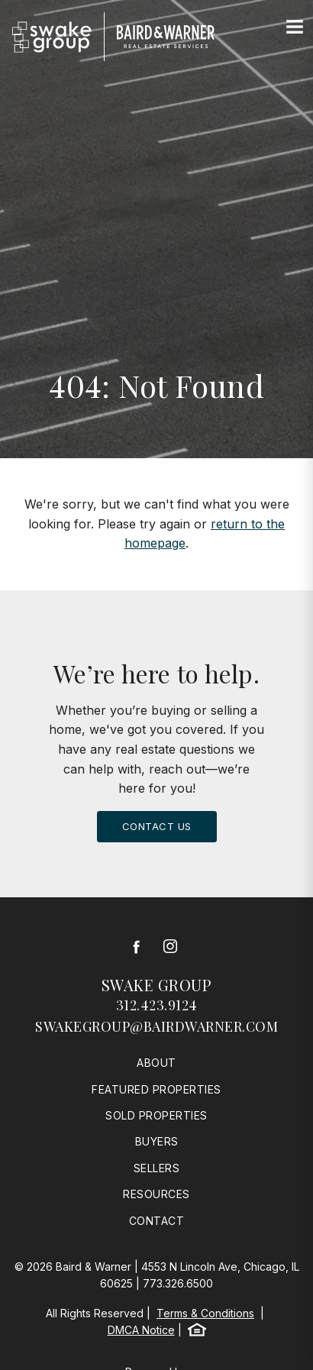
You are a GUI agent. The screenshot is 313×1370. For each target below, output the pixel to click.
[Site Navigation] (294, 27)
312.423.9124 (157, 1005)
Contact (157, 1220)
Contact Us (157, 826)
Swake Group (157, 984)
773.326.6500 (178, 1283)
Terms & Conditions (205, 1313)
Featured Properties (156, 1089)
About (156, 1062)
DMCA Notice (141, 1329)
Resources (156, 1193)
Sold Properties (156, 1115)
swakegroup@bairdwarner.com (156, 1026)
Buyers (157, 1141)
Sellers (157, 1168)
